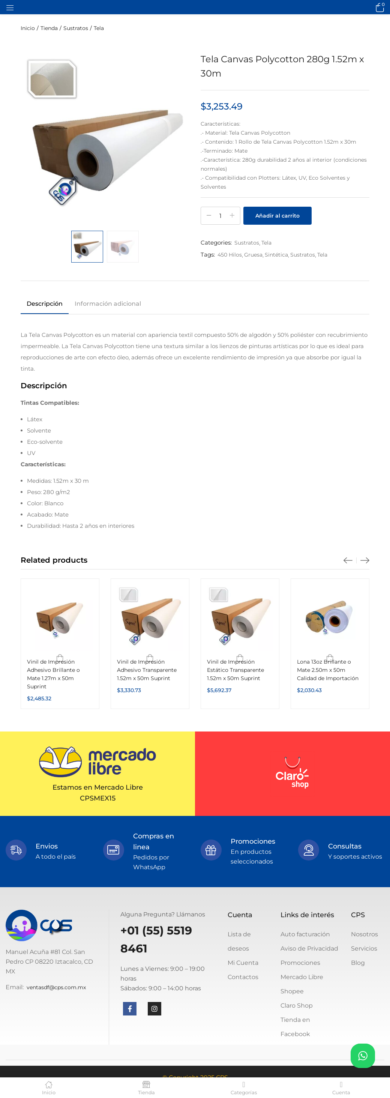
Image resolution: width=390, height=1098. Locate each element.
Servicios (364, 948)
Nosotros (364, 934)
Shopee (292, 991)
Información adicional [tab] (108, 303)
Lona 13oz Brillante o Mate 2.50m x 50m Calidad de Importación (327, 670)
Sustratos (75, 28)
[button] (378, 7)
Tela (99, 28)
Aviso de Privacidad (309, 948)
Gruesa (253, 254)
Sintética (276, 254)
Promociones (300, 962)
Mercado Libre (301, 977)
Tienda (49, 28)
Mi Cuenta (243, 962)
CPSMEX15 (98, 798)
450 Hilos (230, 254)
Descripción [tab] (45, 303)
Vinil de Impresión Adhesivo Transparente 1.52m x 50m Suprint (147, 670)
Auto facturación (305, 934)
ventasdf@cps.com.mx (56, 987)
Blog (358, 962)
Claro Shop (296, 1005)
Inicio (28, 28)
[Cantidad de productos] (220, 215)
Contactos (243, 977)
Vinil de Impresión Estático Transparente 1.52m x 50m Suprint (235, 670)
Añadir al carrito (277, 215)
